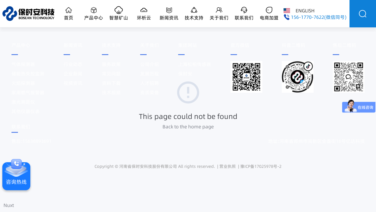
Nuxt (9, 205)
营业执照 (227, 166)
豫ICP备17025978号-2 (260, 166)
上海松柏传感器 (194, 64)
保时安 (185, 73)
